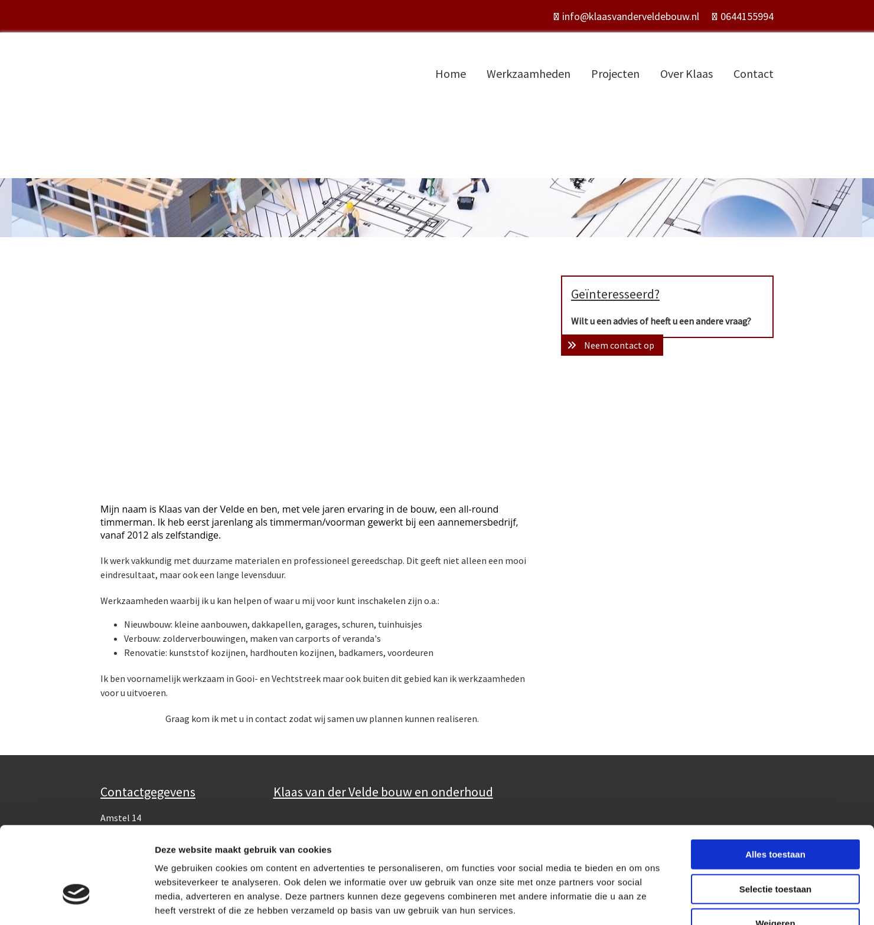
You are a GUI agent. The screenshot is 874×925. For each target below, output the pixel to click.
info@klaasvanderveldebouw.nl (630, 16)
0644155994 (747, 16)
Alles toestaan (775, 781)
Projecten (615, 73)
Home (450, 73)
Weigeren (775, 850)
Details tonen (638, 902)
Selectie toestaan (775, 816)
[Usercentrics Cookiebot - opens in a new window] (76, 902)
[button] (612, 345)
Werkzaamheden (528, 73)
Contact (753, 73)
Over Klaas (686, 73)
